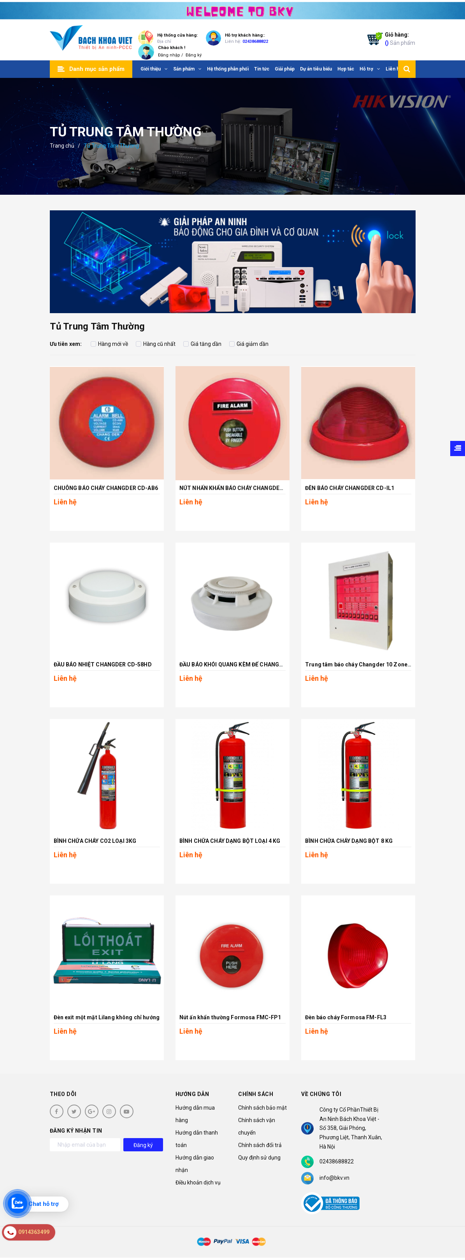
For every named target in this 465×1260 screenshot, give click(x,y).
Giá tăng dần (202, 344)
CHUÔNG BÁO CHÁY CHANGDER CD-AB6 (106, 488)
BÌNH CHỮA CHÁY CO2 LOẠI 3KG (95, 841)
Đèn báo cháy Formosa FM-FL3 (345, 1017)
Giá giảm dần (248, 344)
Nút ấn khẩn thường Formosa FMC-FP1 (230, 1017)
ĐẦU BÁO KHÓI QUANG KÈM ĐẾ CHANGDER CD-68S (245, 664)
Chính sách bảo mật (262, 1108)
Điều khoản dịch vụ (198, 1182)
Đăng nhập (169, 55)
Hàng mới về (109, 344)
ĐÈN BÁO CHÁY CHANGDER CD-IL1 (349, 488)
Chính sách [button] (255, 1094)
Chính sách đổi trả (260, 1145)
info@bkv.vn (334, 1178)
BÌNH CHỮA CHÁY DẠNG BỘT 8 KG (349, 841)
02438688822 (255, 41)
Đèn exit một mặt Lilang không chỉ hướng (107, 1017)
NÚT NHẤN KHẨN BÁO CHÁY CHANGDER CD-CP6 (242, 488)
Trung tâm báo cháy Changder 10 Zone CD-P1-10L (371, 664)
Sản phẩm (400, 38)
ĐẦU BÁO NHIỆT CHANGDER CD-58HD (103, 664)
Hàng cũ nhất (155, 344)
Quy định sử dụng (259, 1157)
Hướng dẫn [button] (192, 1094)
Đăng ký (194, 55)
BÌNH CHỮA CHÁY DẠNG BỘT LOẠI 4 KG (230, 841)
